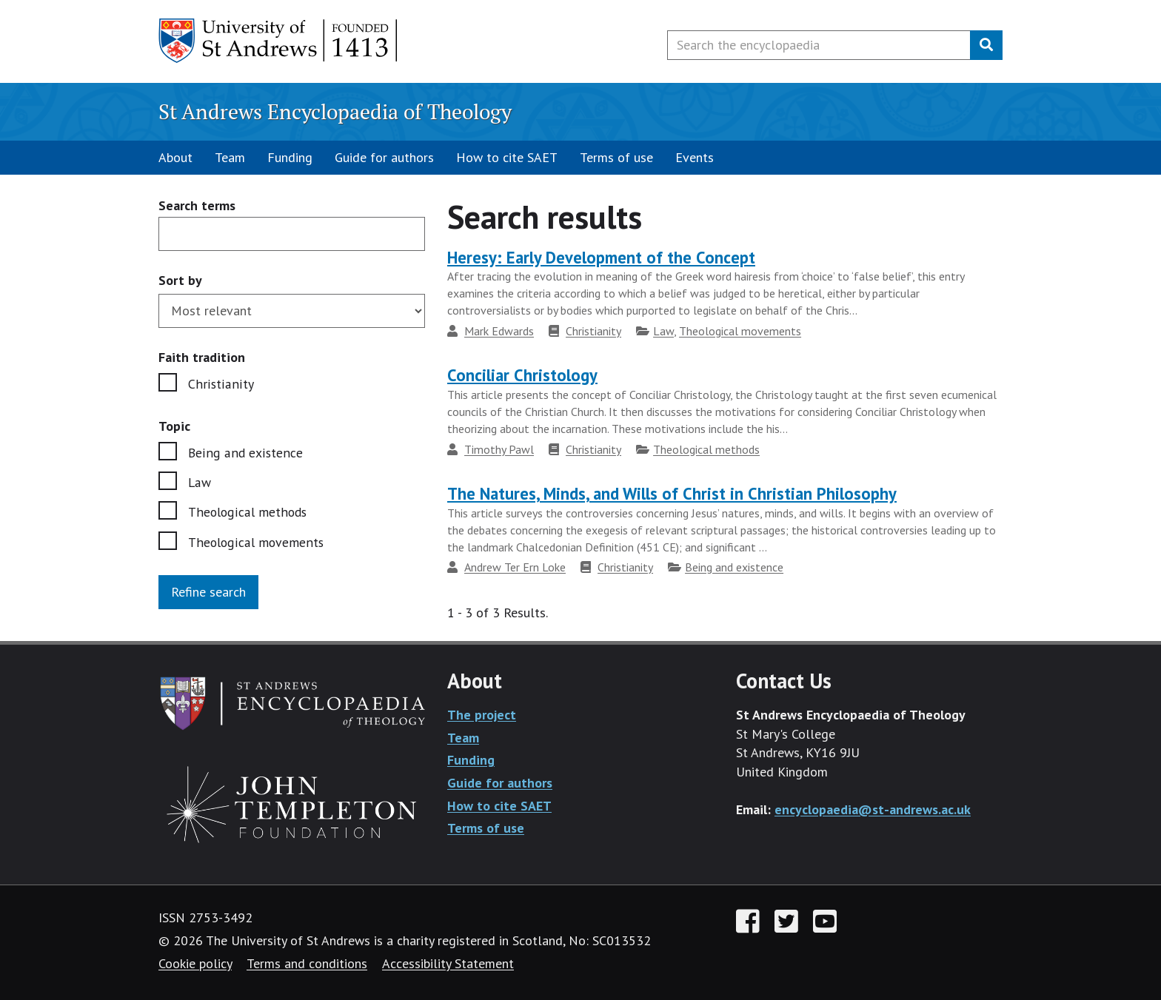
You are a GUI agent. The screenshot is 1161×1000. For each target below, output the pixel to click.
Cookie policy (195, 963)
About (175, 157)
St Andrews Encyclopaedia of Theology (335, 111)
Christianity (219, 383)
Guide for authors (384, 157)
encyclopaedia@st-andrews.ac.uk (872, 809)
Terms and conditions (307, 963)
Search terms (196, 206)
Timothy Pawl (499, 449)
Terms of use (616, 157)
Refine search (208, 593)
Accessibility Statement (448, 963)
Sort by (180, 280)
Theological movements (257, 542)
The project (481, 714)
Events (694, 157)
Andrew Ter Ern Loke (515, 567)
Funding (289, 157)
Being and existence (244, 452)
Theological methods (249, 512)
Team (230, 157)
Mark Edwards (499, 330)
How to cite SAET (507, 157)
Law (200, 482)
